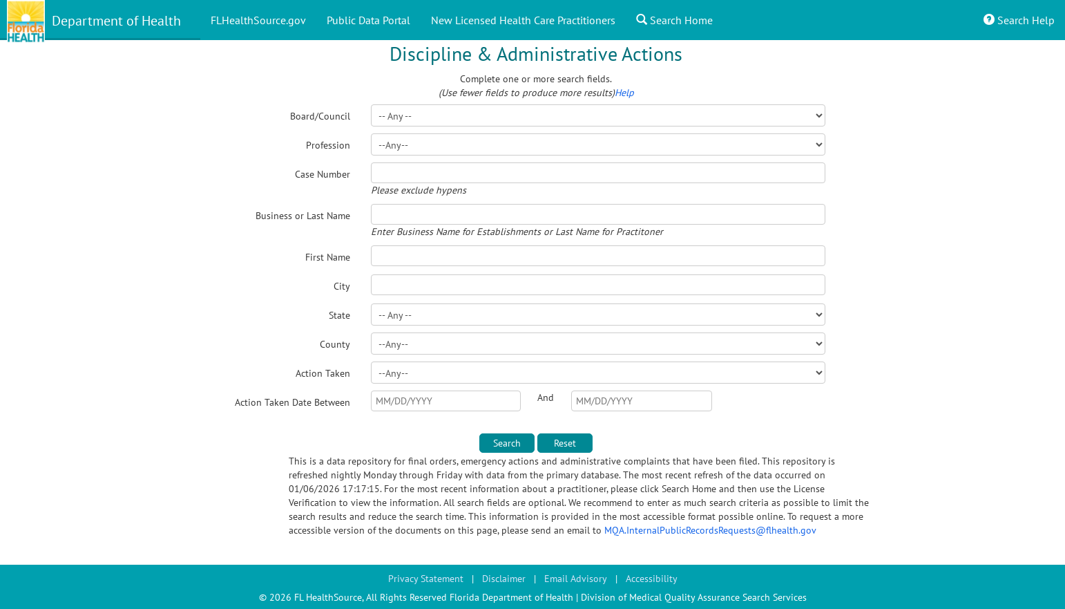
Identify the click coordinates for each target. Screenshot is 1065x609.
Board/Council (320, 116)
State (339, 315)
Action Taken (323, 373)
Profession (328, 145)
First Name (327, 257)
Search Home (674, 20)
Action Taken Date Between (292, 402)
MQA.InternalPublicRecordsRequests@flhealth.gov (710, 530)
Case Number (322, 174)
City (342, 286)
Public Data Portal (368, 20)
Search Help (1019, 20)
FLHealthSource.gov (258, 20)
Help (624, 92)
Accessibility (652, 578)
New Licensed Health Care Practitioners (523, 20)
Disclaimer (504, 578)
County (335, 344)
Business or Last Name (303, 215)
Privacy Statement (425, 578)
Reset (565, 443)
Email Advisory (575, 578)
